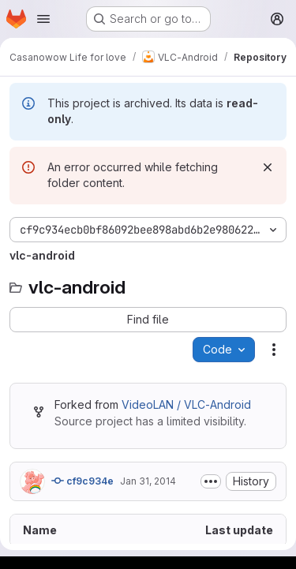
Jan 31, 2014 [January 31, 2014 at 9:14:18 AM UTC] (148, 481)
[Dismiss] (267, 167)
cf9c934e (82, 480)
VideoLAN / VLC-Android (186, 404)
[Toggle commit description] (210, 481)
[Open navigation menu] (43, 19)
